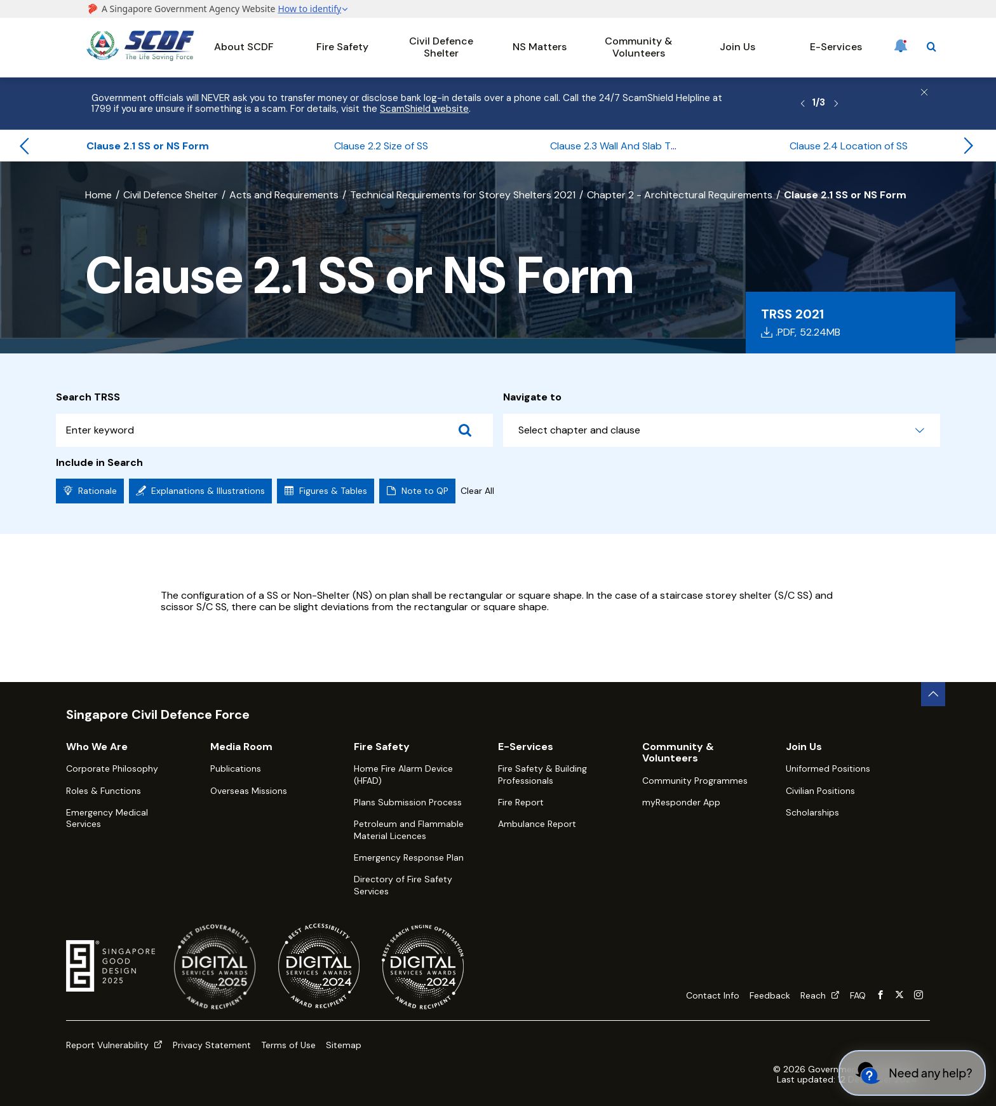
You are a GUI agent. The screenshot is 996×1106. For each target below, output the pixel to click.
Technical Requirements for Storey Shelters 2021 (462, 194)
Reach (820, 995)
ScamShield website (424, 108)
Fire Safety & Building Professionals (542, 774)
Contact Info (712, 995)
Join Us (737, 46)
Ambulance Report (537, 824)
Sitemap (343, 1045)
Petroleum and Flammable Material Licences (409, 829)
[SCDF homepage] (140, 57)
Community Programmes (695, 780)
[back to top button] (933, 694)
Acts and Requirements (284, 194)
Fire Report (521, 802)
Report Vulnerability (114, 1045)
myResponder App (681, 802)
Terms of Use (288, 1045)
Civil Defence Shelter (441, 46)
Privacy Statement (212, 1045)
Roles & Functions (103, 790)
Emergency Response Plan (409, 857)
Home (98, 194)
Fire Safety (342, 46)
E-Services (836, 46)
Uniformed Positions (828, 768)
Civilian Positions (820, 790)
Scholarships (812, 812)
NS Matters (540, 46)
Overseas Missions (248, 790)
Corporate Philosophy (112, 768)
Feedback (770, 995)
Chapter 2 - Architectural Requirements (679, 194)
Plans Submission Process (408, 802)
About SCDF (244, 46)
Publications (235, 768)
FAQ (858, 995)
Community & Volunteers (638, 46)
